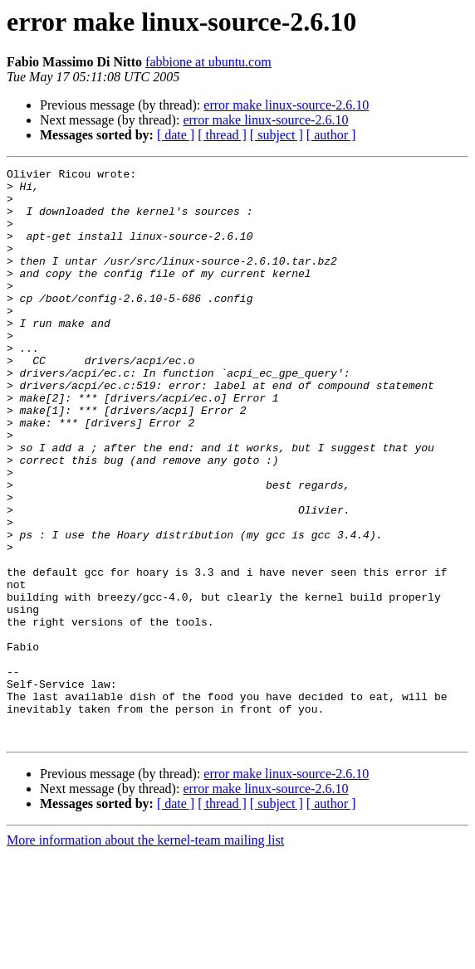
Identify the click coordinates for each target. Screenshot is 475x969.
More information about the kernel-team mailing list (145, 954)
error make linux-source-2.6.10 (286, 105)
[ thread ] (222, 135)
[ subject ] (276, 135)
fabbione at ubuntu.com (208, 62)
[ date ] (175, 135)
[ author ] (331, 135)
